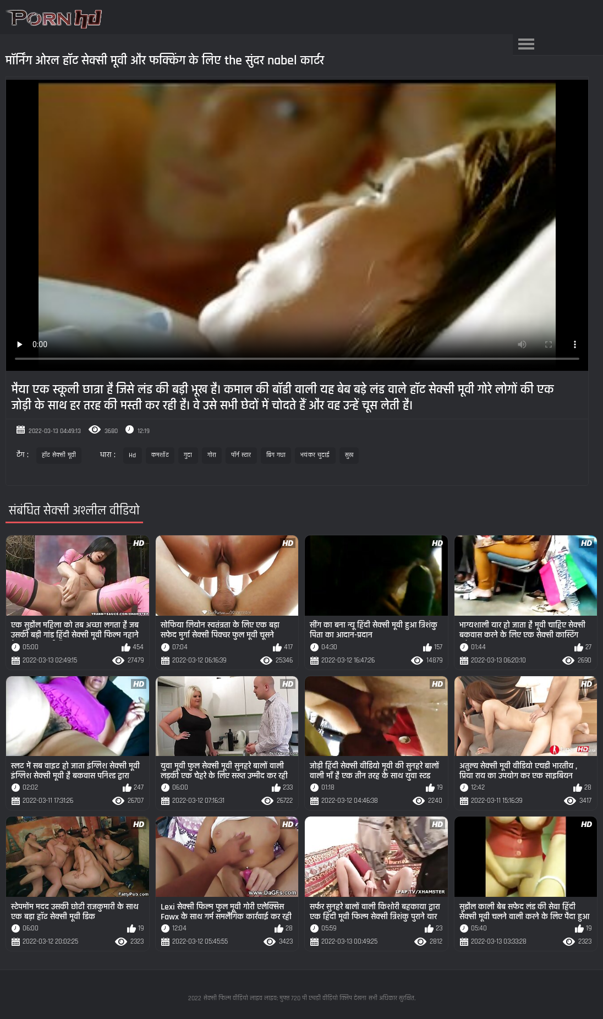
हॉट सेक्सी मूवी (59, 455)
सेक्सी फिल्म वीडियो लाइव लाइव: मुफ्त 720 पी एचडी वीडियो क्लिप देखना (285, 998)
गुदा (188, 455)
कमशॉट (160, 455)
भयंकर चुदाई (315, 455)
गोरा (212, 455)
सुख (349, 455)
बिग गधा (276, 455)
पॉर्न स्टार (241, 455)
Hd (132, 455)
